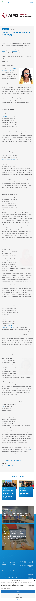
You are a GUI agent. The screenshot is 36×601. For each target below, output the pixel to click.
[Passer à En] (14, 578)
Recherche (4, 574)
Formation (4, 570)
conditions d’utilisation (22, 586)
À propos (3, 568)
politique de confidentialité (11, 586)
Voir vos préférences (18, 597)
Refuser (18, 594)
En (30, 2)
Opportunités (12, 574)
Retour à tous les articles (11, 460)
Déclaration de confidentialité (18, 599)
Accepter (18, 591)
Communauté (12, 576)
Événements (12, 568)
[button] (34, 580)
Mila (15, 364)
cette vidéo (14, 50)
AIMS (30, 449)
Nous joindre (4, 578)
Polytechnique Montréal (11, 209)
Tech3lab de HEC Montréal (8, 159)
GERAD (5, 116)
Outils (3, 576)
